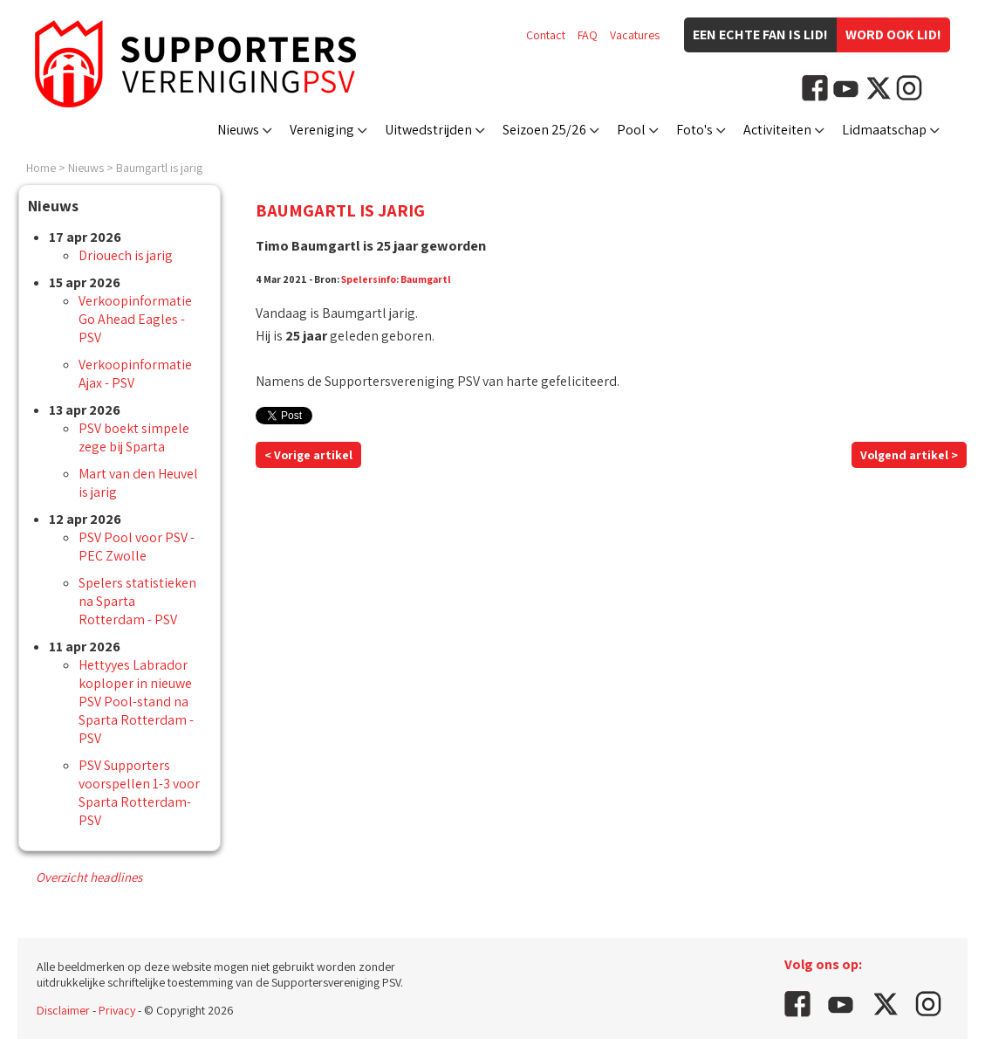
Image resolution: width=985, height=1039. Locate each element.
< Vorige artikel (308, 455)
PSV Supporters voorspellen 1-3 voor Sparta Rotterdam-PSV (139, 792)
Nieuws (238, 129)
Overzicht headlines (89, 877)
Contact (545, 35)
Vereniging (322, 129)
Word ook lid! (893, 34)
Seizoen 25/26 (544, 129)
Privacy (117, 1010)
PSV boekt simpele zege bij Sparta (134, 437)
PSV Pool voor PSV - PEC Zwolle (137, 546)
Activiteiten (777, 129)
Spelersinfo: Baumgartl (396, 279)
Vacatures (635, 35)
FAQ (588, 35)
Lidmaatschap (884, 129)
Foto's (694, 129)
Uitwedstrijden (428, 129)
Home (41, 167)
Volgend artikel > (909, 455)
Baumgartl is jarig (159, 167)
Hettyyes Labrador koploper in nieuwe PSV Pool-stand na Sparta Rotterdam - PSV (136, 701)
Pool (631, 129)
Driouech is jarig (126, 255)
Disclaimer (63, 1010)
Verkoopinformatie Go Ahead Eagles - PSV (135, 319)
